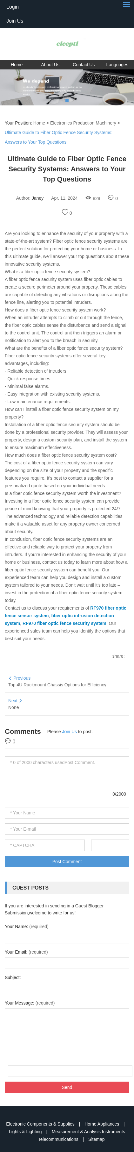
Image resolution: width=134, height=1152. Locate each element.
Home (17, 64)
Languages (117, 64)
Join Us (14, 21)
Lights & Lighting (26, 1131)
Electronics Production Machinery (83, 122)
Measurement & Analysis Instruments (88, 1131)
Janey (38, 198)
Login (12, 7)
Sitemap (96, 1139)
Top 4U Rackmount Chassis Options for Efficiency (57, 684)
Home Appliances (102, 1124)
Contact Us (84, 64)
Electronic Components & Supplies (41, 1124)
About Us (50, 64)
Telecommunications (59, 1139)
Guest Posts (30, 888)
